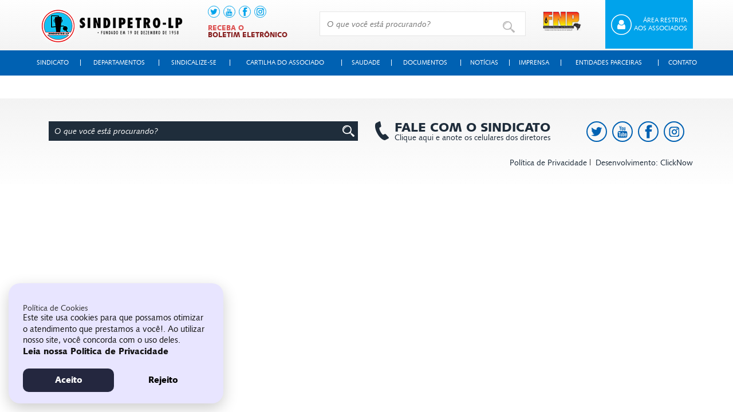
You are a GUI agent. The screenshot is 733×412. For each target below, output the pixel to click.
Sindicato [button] (53, 62)
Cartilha (285, 62)
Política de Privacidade (548, 163)
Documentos (425, 62)
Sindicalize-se (193, 62)
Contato (682, 62)
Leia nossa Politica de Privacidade (95, 351)
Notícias (484, 62)
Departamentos (119, 62)
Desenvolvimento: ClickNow (644, 163)
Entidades (609, 62)
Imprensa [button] (534, 62)
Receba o (247, 31)
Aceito (68, 380)
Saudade (366, 62)
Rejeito (163, 380)
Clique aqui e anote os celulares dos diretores (466, 131)
